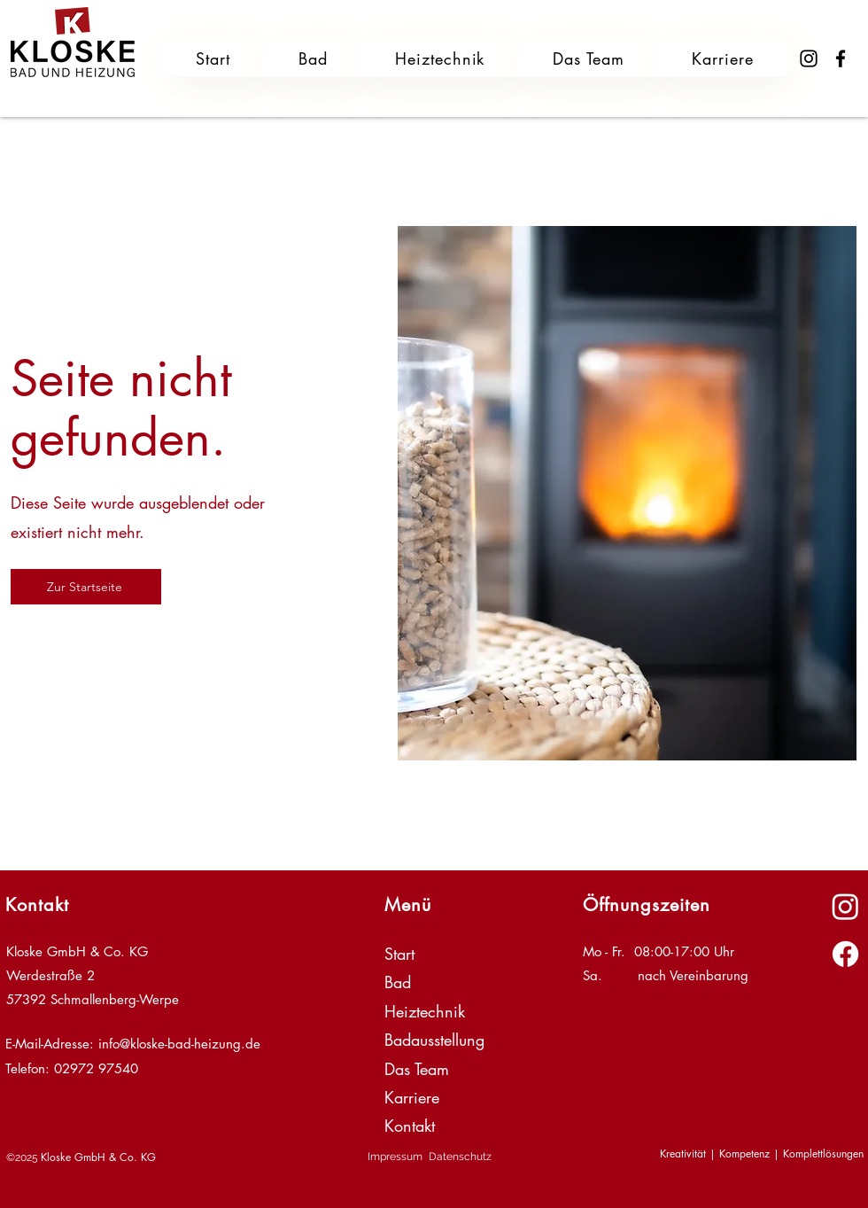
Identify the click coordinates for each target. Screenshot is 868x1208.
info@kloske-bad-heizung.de (179, 1043)
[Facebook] (840, 58)
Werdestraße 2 (50, 975)
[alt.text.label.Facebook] (845, 954)
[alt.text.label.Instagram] (845, 906)
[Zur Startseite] (86, 586)
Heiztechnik (424, 1011)
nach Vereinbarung (693, 975)
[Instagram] (808, 58)
